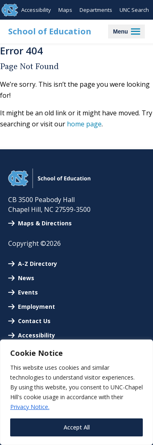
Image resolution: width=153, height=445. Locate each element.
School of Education (49, 31)
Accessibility (36, 9)
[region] (76, 392)
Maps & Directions (45, 223)
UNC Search (134, 9)
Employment (36, 306)
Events (28, 292)
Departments (96, 9)
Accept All (77, 427)
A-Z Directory (37, 263)
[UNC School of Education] (49, 185)
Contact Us (34, 321)
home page (84, 123)
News (26, 278)
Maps (65, 9)
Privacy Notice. (29, 407)
